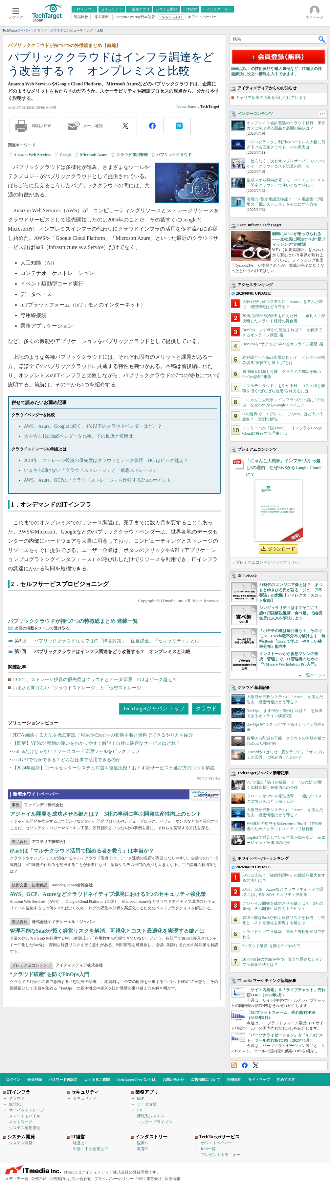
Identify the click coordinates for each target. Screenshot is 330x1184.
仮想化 (15, 1104)
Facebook (245, 1065)
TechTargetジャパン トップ (153, 708)
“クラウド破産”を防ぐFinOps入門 (50, 974)
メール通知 (93, 126)
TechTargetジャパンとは (136, 1080)
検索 (322, 39)
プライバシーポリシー (114, 1178)
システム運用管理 (24, 1128)
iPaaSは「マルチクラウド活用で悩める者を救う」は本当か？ (82, 851)
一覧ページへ (314, 675)
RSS (234, 1065)
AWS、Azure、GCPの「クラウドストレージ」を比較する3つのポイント (97, 480)
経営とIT (80, 1143)
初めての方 (286, 1080)
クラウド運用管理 (132, 154)
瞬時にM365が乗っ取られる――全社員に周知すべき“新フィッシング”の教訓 (298, 239)
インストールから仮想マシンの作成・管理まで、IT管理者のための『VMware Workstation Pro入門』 (289, 659)
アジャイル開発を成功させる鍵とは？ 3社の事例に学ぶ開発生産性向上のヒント (106, 814)
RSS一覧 (208, 1149)
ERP (140, 1098)
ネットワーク (21, 1122)
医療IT (142, 1143)
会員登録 (34, 1080)
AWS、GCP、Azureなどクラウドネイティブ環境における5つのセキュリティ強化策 (108, 894)
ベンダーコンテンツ (255, 113)
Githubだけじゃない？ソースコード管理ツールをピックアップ (76, 751)
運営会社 (154, 1178)
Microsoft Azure (93, 154)
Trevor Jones (186, 106)
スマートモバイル (24, 1116)
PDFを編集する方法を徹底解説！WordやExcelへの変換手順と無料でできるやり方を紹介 (102, 735)
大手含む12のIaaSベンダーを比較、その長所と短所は (78, 436)
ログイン (13, 1080)
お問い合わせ (173, 1080)
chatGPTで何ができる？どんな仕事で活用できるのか (66, 759)
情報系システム (151, 1116)
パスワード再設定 (63, 1080)
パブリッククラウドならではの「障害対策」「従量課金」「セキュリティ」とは (117, 640)
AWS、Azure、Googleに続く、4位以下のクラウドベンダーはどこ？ (93, 426)
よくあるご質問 (97, 1080)
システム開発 (21, 1143)
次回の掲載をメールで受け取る (42, 628)
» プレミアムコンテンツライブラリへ (266, 562)
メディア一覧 (17, 1178)
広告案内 (57, 1178)
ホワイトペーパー (216, 1143)
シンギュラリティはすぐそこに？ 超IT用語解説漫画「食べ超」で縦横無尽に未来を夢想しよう (290, 613)
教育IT (142, 1149)
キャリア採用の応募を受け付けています (271, 97)
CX (140, 1110)
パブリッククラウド (174, 154)
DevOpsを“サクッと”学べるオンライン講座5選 (283, 344)
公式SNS (38, 1178)
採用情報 (172, 1178)
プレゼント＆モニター (220, 1154)
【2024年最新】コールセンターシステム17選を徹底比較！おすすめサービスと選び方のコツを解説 (113, 767)
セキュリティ (85, 1098)
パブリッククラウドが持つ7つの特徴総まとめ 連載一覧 (73, 621)
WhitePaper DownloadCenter (205, 795)
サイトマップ (259, 1080)
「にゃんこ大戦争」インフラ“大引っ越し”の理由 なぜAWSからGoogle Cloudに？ (283, 467)
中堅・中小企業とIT (90, 1149)
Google (66, 154)
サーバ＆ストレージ (26, 1110)
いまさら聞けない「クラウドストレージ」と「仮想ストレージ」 (90, 470)
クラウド (206, 708)
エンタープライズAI (155, 1122)
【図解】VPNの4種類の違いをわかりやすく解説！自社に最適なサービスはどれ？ (96, 743)
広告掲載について (205, 1080)
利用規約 (234, 1080)
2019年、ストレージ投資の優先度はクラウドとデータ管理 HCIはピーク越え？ (106, 460)
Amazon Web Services (32, 154)
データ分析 (147, 1104)
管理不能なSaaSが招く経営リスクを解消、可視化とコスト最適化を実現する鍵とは (107, 931)
